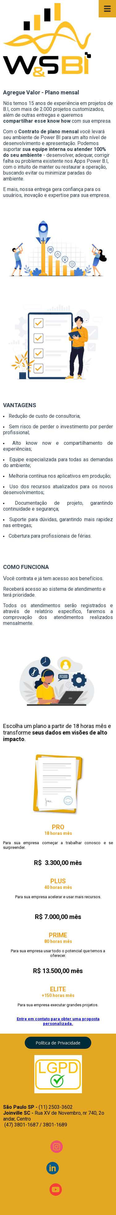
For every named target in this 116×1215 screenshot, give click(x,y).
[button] (58, 1043)
